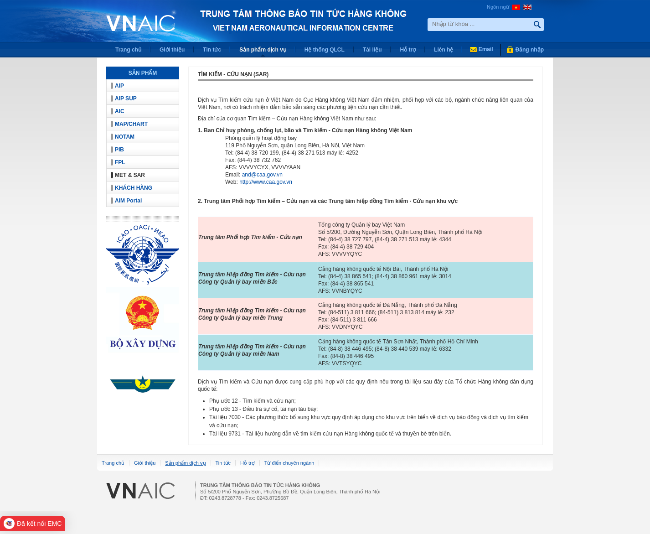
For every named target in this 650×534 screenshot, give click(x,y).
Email (486, 49)
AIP (119, 86)
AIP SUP (126, 98)
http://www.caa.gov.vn (265, 182)
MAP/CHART (131, 124)
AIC (119, 111)
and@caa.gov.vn (262, 174)
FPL (120, 162)
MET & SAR (130, 175)
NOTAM (124, 137)
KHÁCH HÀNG (133, 188)
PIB (119, 149)
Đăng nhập (530, 50)
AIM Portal (128, 200)
